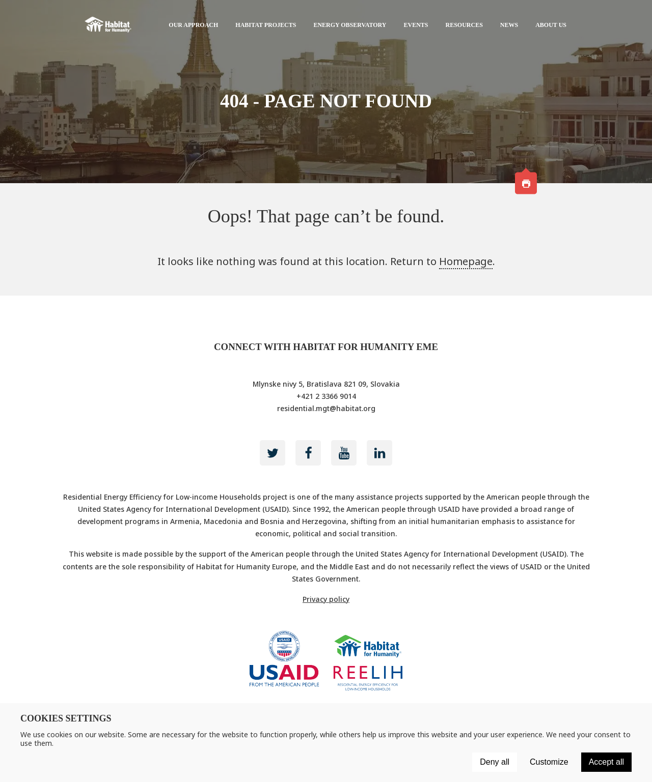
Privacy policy (326, 599)
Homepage (466, 261)
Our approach (193, 24)
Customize (549, 762)
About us (550, 24)
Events (415, 24)
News (509, 24)
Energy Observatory (349, 24)
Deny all (494, 762)
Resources (464, 24)
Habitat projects (265, 24)
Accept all (606, 762)
